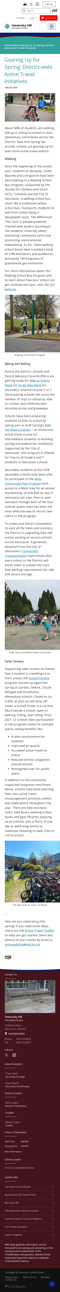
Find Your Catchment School (19, 1167)
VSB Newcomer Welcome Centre (29, 1210)
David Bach (12, 1083)
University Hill (22, 25)
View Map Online (16, 1033)
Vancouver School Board (29, 1186)
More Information (13, 1151)
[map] (25, 4)
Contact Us (11, 1279)
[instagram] (37, 4)
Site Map (45, 1277)
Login (33, 17)
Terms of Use (29, 1277)
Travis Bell (11, 1073)
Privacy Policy (11, 1277)
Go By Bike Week (30, 385)
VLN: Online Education (29, 1226)
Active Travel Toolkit (39, 930)
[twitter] (31, 4)
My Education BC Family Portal (29, 1194)
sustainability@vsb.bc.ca (22, 944)
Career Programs (29, 1234)
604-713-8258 (23, 1038)
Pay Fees (49, 4)
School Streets (39, 678)
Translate (21, 17)
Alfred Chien (12, 1122)
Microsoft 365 (29, 1202)
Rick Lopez (11, 1102)
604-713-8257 (23, 1042)
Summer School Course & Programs (29, 1218)
